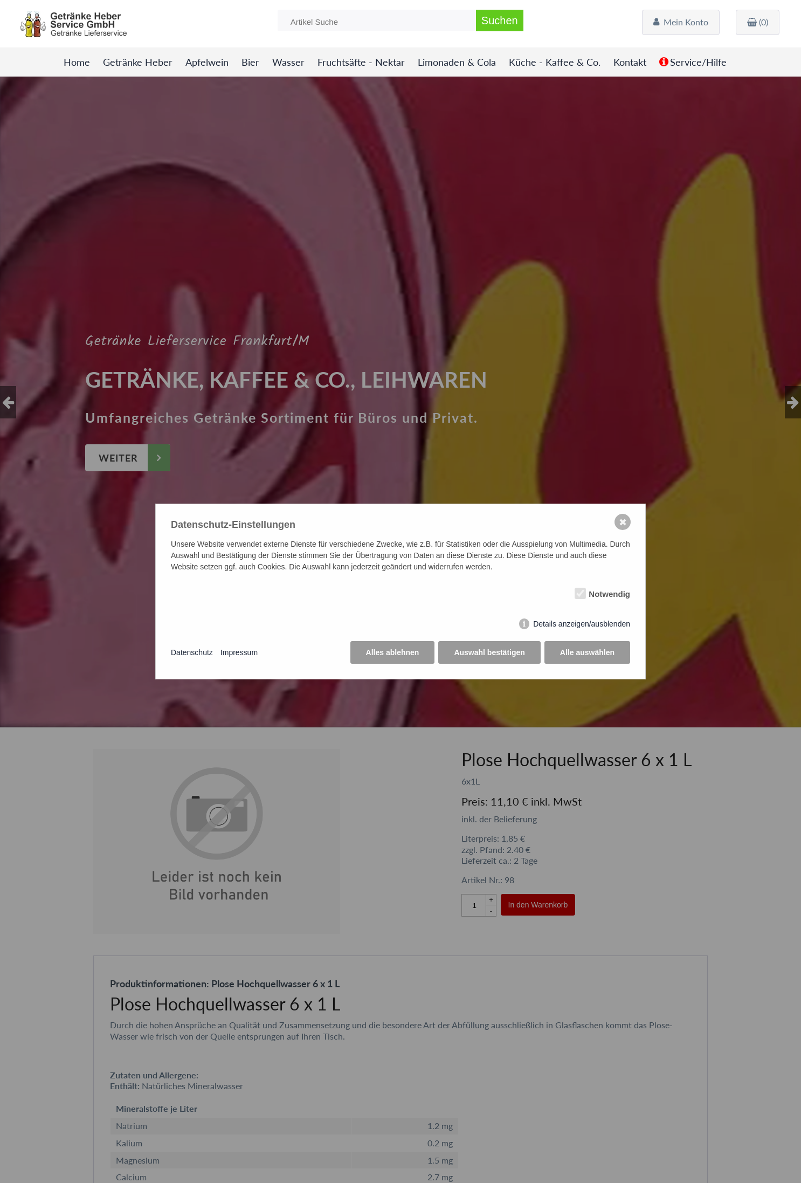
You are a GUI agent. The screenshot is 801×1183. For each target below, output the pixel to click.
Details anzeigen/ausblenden (581, 624)
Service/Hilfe (698, 62)
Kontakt (629, 62)
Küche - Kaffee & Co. (554, 62)
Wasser (288, 62)
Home (77, 62)
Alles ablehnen (392, 652)
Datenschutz (192, 652)
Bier (250, 62)
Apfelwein (207, 62)
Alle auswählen (587, 652)
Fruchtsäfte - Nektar (361, 62)
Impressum (239, 652)
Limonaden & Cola (457, 62)
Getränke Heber (137, 62)
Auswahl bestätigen (489, 652)
